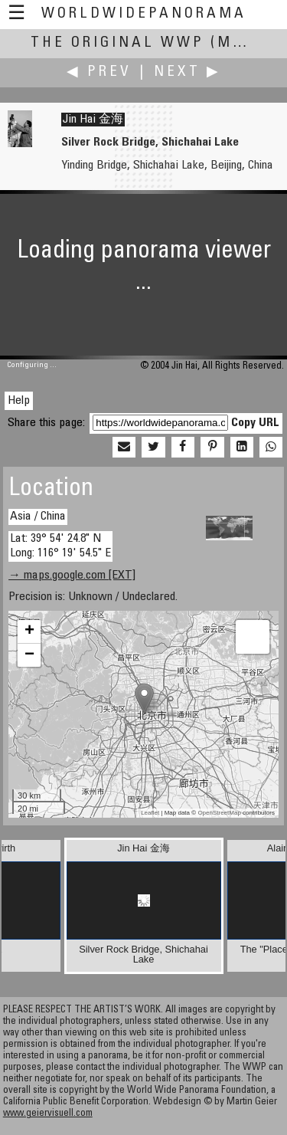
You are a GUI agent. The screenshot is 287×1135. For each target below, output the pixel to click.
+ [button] (29, 631)
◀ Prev (99, 72)
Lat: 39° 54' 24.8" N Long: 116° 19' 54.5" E (60, 546)
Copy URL (255, 423)
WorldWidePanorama (143, 14)
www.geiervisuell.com (48, 1114)
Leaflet (150, 812)
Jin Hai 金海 (93, 119)
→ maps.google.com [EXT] (71, 575)
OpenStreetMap (218, 812)
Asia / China (38, 516)
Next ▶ (187, 72)
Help (19, 401)
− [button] (29, 655)
